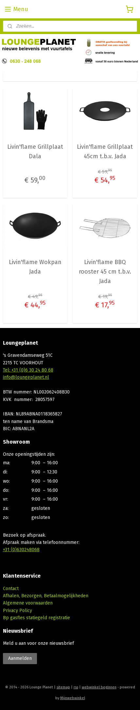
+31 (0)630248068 (21, 549)
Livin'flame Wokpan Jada (35, 267)
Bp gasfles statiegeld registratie (36, 618)
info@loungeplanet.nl (26, 377)
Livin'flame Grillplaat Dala (35, 151)
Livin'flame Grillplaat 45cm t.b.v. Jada (105, 151)
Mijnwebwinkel (72, 698)
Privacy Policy (17, 610)
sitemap (63, 687)
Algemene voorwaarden (28, 603)
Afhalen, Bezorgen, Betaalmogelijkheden (45, 596)
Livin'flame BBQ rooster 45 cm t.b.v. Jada (105, 272)
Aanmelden (20, 658)
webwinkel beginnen (99, 687)
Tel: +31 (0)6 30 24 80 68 (28, 370)
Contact (11, 588)
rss (76, 687)
